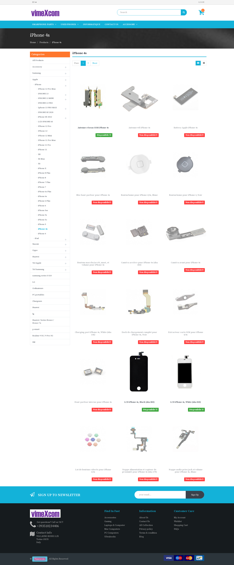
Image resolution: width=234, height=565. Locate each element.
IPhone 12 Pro (44, 126)
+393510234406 (48, 526)
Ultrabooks (110, 536)
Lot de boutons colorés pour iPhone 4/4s (93, 470)
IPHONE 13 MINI (46, 98)
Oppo (35, 250)
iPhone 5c (42, 219)
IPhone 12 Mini (45, 135)
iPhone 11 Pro (44, 145)
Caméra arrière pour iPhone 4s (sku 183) (139, 263)
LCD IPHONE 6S (45, 121)
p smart (35, 329)
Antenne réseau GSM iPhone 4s (93, 127)
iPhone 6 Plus (44, 201)
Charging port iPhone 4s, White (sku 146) (93, 333)
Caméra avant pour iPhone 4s (185, 262)
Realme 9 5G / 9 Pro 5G (42, 335)
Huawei (35, 256)
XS (39, 163)
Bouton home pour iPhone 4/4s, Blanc (139, 195)
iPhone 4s (56, 42)
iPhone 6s (42, 196)
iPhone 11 (42, 149)
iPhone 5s (42, 215)
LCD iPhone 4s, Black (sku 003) (139, 402)
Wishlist (178, 521)
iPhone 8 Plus (44, 173)
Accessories (110, 517)
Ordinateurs (37, 288)
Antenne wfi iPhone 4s (139, 127)
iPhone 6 (42, 205)
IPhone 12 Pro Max (47, 89)
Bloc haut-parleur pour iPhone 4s (93, 195)
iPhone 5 (42, 224)
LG (33, 282)
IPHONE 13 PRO (45, 103)
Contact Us (144, 521)
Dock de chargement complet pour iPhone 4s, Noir (139, 333)
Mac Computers (112, 529)
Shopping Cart (181, 525)
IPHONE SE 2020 (45, 112)
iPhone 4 (42, 233)
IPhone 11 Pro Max (47, 140)
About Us (143, 517)
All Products (38, 60)
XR (39, 154)
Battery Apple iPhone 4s (186, 127)
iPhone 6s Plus (44, 191)
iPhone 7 (42, 187)
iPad (37, 238)
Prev (76, 63)
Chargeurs (37, 301)
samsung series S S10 (42, 275)
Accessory (37, 67)
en (34, 2)
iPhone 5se (43, 210)
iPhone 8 (42, 177)
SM (33, 342)
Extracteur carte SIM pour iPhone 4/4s (185, 333)
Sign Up (195, 494)
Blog (141, 536)
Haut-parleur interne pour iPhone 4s (93, 402)
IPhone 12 (42, 131)
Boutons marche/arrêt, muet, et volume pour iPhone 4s (93, 263)
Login (201, 2)
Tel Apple (36, 263)
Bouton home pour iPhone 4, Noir (185, 195)
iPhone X (42, 168)
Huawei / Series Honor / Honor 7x (43, 321)
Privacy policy (146, 529)
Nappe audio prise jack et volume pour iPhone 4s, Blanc (186, 470)
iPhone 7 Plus (44, 182)
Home (33, 42)
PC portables (38, 295)
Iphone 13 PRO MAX (47, 107)
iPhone (38, 84)
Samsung (36, 73)
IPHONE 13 (43, 93)
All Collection (146, 525)
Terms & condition (148, 533)
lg (33, 314)
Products (44, 42)
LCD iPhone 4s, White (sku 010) (185, 402)
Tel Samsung (38, 269)
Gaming (108, 521)
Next (94, 63)
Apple (35, 79)
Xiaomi (35, 244)
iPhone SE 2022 (45, 117)
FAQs (176, 529)
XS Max (41, 159)
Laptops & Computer (114, 525)
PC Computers (111, 533)
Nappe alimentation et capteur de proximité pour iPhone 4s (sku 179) (139, 470)
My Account (179, 517)
